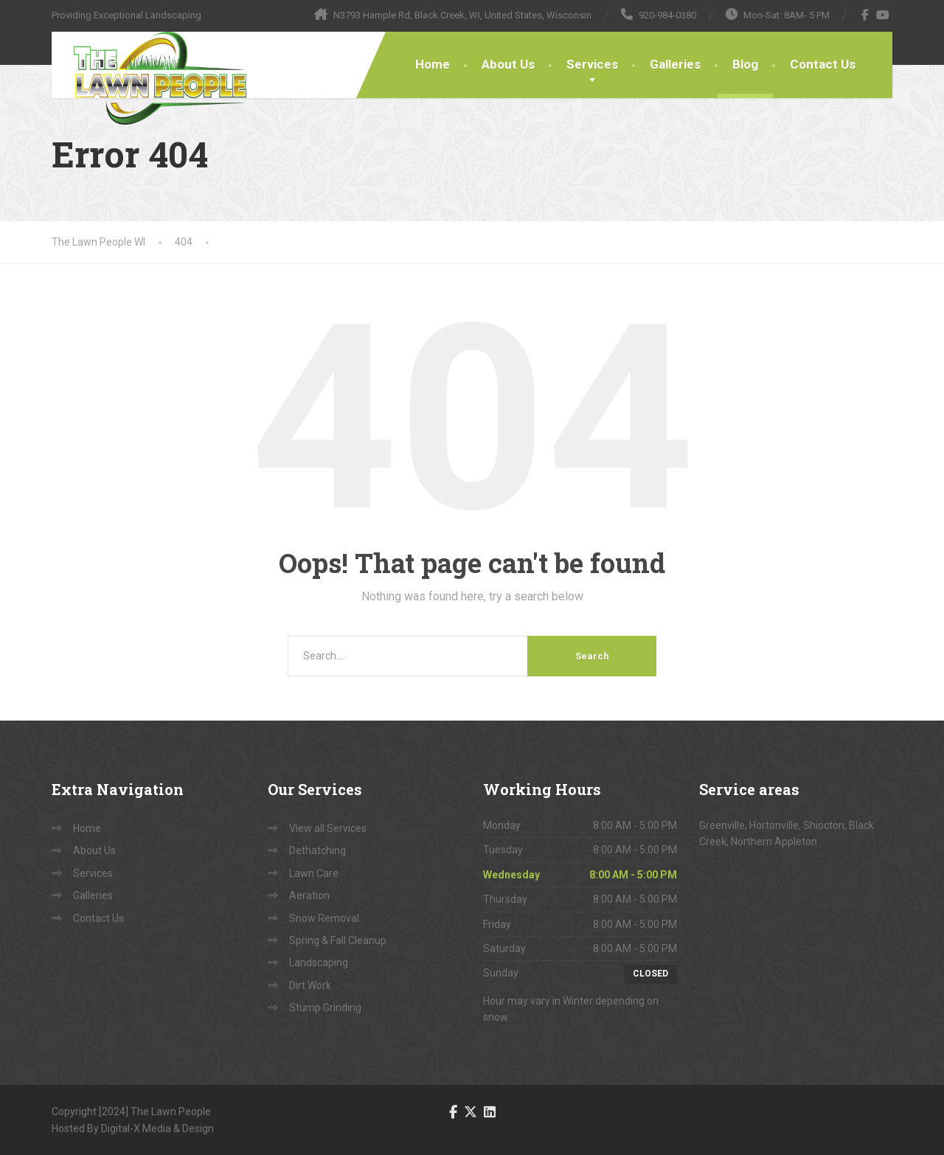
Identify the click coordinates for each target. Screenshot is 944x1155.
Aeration (309, 895)
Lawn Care (314, 873)
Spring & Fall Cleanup (337, 940)
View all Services (328, 828)
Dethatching (317, 850)
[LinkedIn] (490, 1111)
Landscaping (318, 962)
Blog (745, 64)
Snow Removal (324, 918)
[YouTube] (883, 15)
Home (432, 64)
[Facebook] (865, 15)
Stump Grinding (325, 1007)
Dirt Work (310, 985)
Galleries (675, 64)
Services (592, 64)
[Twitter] (470, 1111)
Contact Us (823, 64)
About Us (508, 64)
